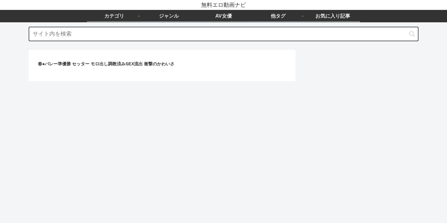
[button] (412, 33)
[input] (223, 34)
